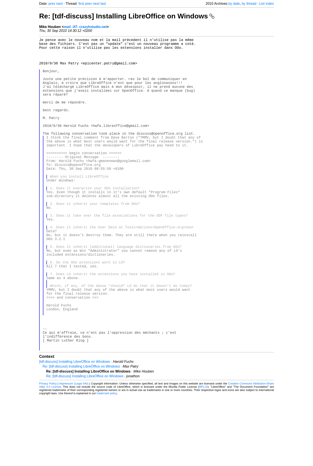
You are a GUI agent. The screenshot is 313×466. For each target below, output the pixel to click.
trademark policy (107, 462)
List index (266, 3)
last (103, 3)
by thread (249, 3)
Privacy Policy (48, 453)
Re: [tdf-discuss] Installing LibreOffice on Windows (127, 16)
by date (234, 3)
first (81, 3)
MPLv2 (203, 456)
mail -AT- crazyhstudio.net (85, 27)
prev (51, 3)
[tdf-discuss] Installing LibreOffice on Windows (74, 431)
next (59, 3)
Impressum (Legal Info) (73, 453)
